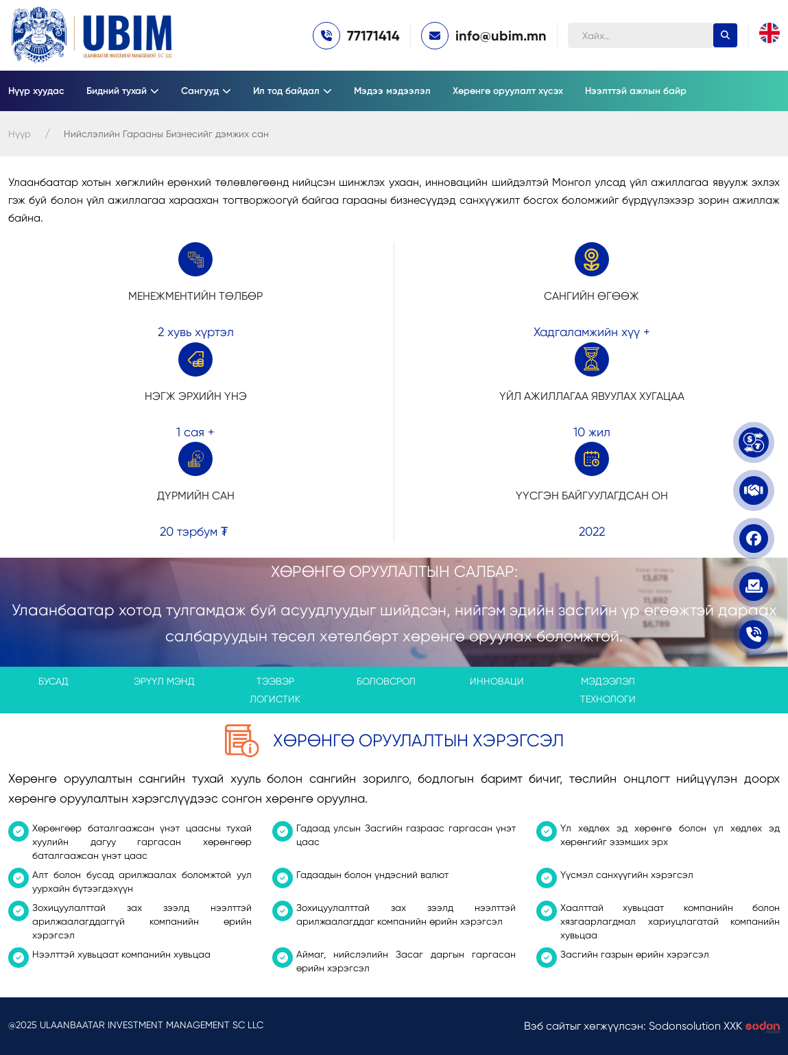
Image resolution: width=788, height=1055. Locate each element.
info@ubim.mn (501, 35)
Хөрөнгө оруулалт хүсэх (508, 91)
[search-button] (725, 35)
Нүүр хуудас (36, 91)
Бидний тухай (116, 91)
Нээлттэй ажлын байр (635, 91)
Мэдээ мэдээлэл (392, 91)
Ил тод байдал (286, 91)
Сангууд (200, 91)
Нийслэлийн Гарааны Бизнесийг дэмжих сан (166, 133)
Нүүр (19, 133)
